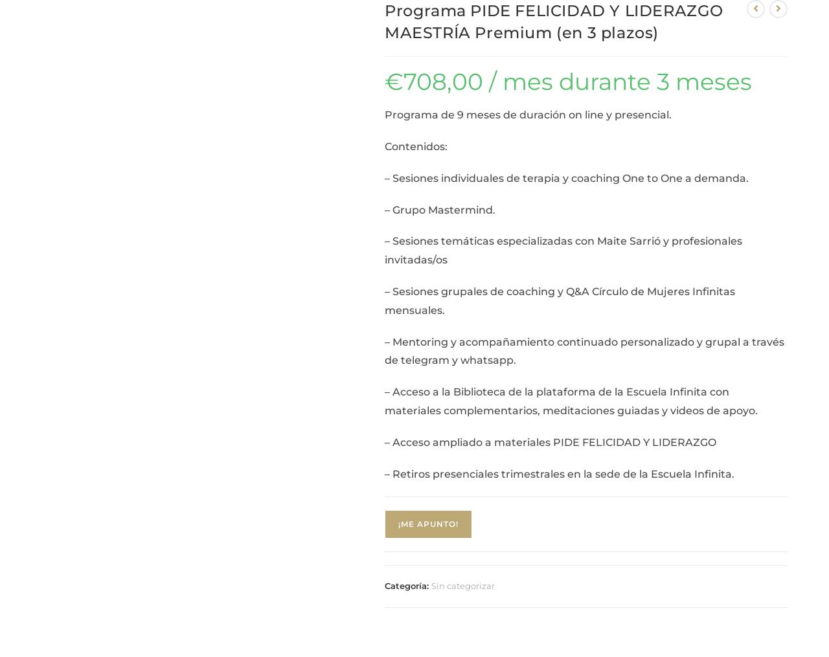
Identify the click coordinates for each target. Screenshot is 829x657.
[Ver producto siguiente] (778, 9)
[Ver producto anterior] (756, 9)
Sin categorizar (463, 586)
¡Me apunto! (428, 524)
